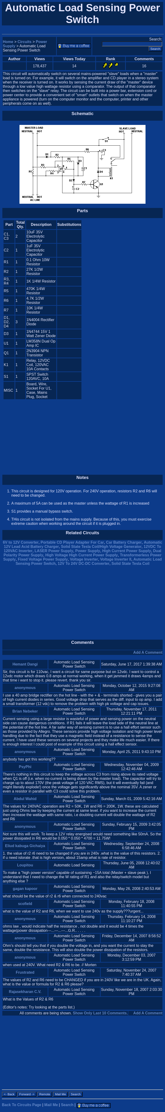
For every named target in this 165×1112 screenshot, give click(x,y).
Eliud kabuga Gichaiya (25, 846)
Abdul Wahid (25, 799)
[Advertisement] (122, 310)
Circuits (25, 42)
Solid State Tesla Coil (130, 564)
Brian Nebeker (25, 711)
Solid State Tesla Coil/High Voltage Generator (101, 547)
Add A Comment (147, 652)
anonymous (25, 688)
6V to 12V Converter (20, 542)
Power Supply (87, 551)
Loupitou (25, 865)
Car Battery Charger (124, 542)
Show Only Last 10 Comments (100, 1013)
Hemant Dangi (25, 664)
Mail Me (51, 1105)
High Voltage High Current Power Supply (81, 555)
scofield (25, 904)
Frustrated (25, 972)
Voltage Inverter (84, 559)
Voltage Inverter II (115, 559)
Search (67, 1105)
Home (8, 42)
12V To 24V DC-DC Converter (83, 564)
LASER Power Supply (54, 551)
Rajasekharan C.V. (25, 992)
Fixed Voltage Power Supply (43, 559)
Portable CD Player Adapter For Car (72, 542)
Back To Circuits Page (21, 1105)
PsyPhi (25, 767)
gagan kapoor (25, 889)
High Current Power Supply (126, 551)
